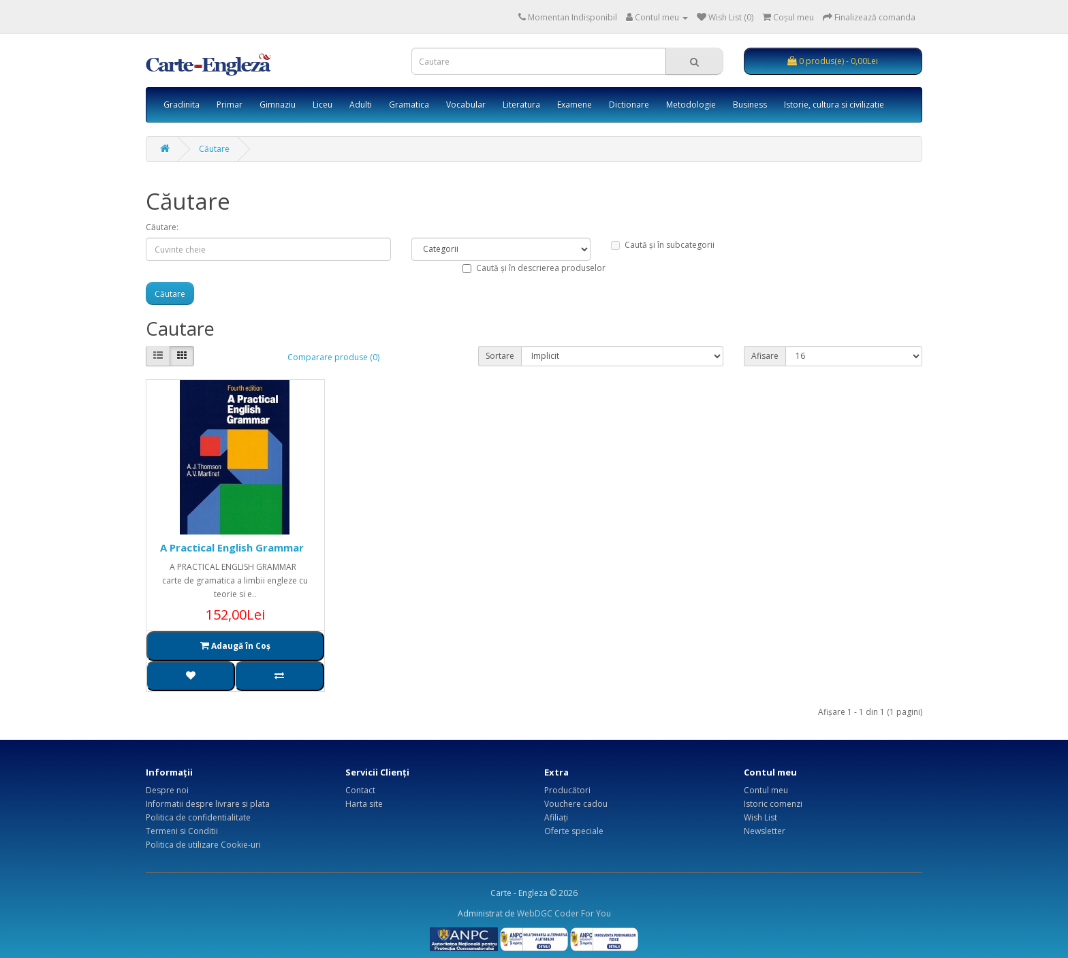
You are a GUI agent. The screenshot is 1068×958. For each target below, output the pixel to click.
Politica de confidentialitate (198, 817)
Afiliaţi (556, 817)
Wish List (760, 817)
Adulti (360, 104)
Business (750, 104)
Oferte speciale (573, 831)
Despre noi (167, 790)
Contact (360, 790)
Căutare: (162, 227)
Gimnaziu (278, 104)
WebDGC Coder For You (564, 913)
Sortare (500, 356)
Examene (574, 104)
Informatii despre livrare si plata (208, 804)
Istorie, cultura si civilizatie (834, 104)
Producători (567, 790)
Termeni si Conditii (182, 831)
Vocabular (466, 104)
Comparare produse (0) (333, 357)
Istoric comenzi (773, 804)
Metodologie (691, 104)
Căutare (214, 149)
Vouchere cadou (576, 804)
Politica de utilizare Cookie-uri (203, 844)
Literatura (521, 104)
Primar (229, 104)
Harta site (364, 804)
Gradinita (181, 104)
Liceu (322, 104)
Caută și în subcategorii (662, 245)
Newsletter (764, 831)
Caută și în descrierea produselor (534, 268)
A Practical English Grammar (232, 547)
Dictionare (629, 104)
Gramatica (409, 104)
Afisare (765, 356)
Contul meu (766, 790)
